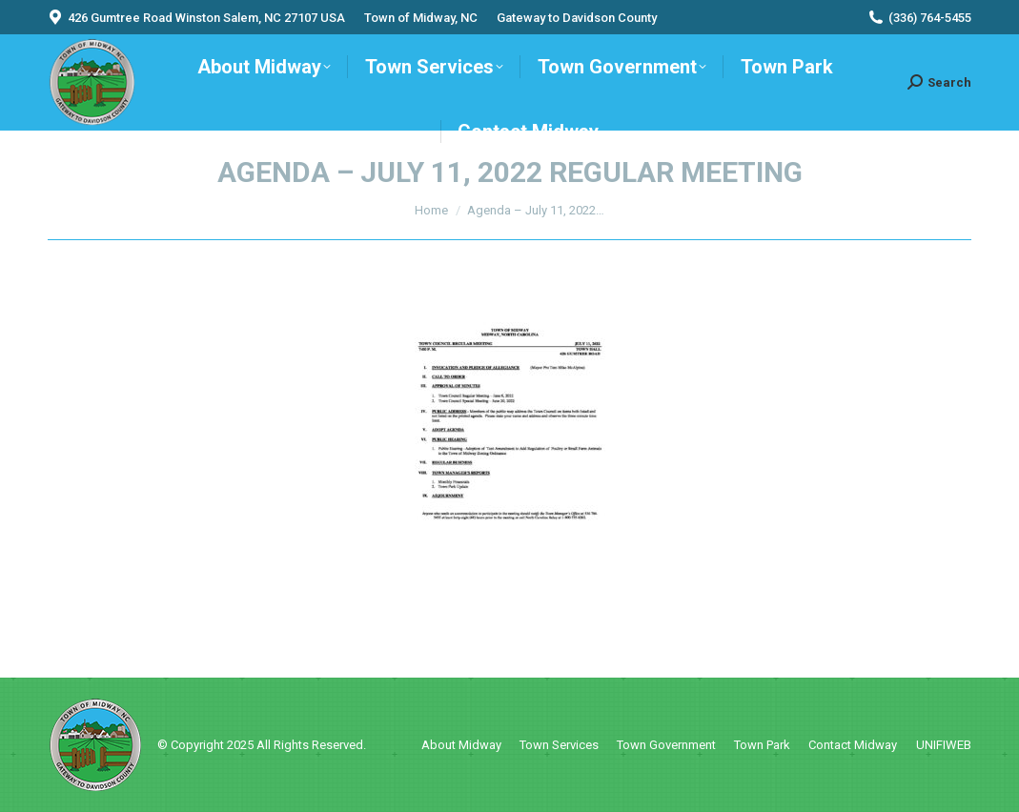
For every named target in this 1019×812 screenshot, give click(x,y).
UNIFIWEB (943, 745)
